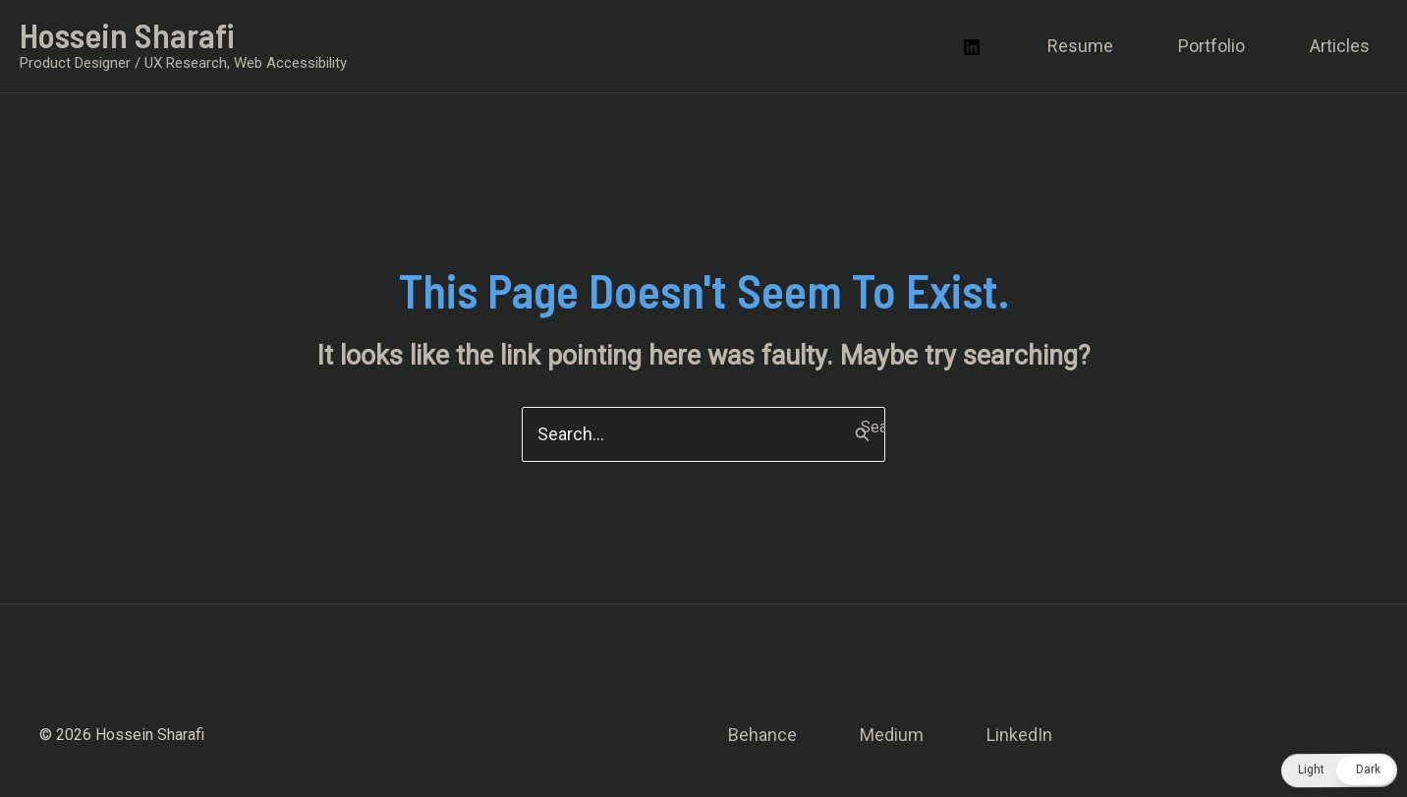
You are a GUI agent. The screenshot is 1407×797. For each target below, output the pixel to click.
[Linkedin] (972, 47)
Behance (762, 734)
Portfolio (1211, 45)
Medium (892, 734)
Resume (1080, 45)
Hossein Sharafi (127, 34)
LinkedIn (1019, 734)
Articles (1340, 45)
